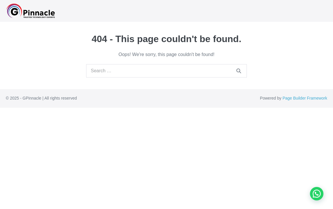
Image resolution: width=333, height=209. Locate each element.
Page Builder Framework (305, 98)
